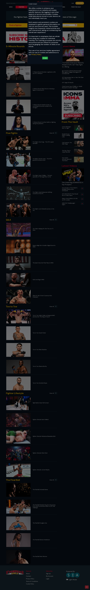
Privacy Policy (36, 54)
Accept (45, 58)
